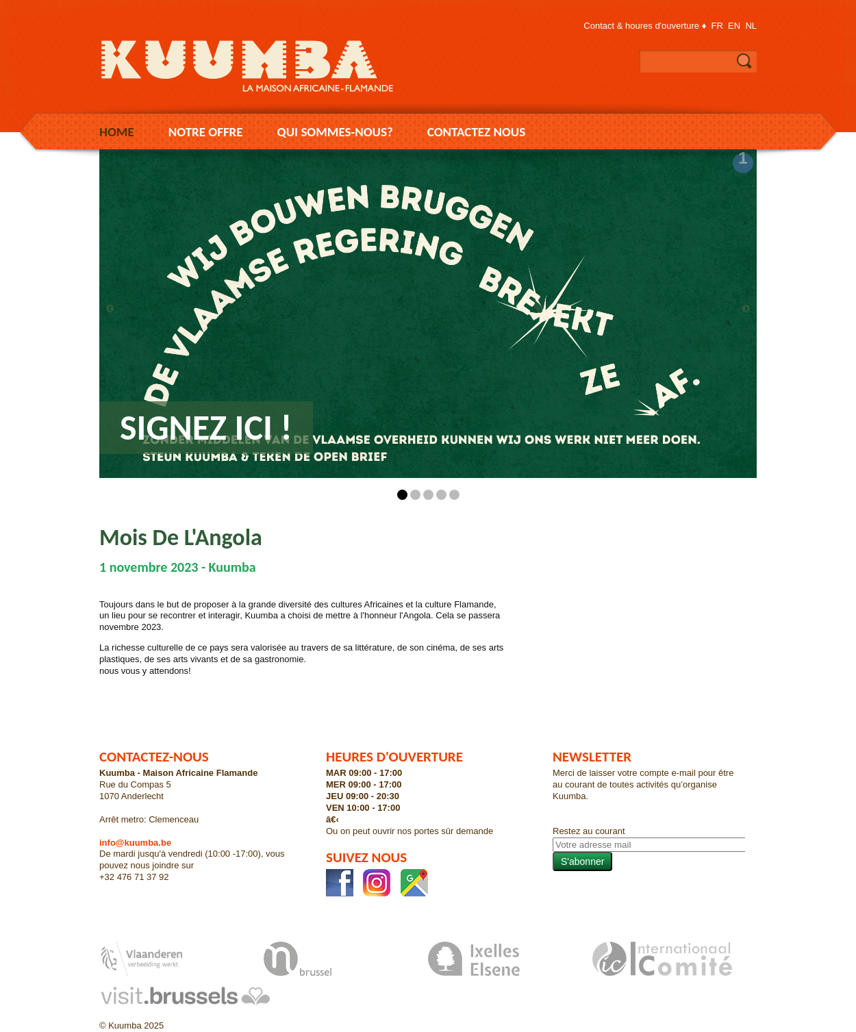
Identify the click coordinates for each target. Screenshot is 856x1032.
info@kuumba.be (135, 843)
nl (751, 26)
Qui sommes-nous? (335, 132)
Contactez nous (476, 132)
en (734, 26)
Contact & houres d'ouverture (641, 26)
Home (116, 132)
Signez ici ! (206, 427)
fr (717, 26)
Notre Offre (205, 132)
